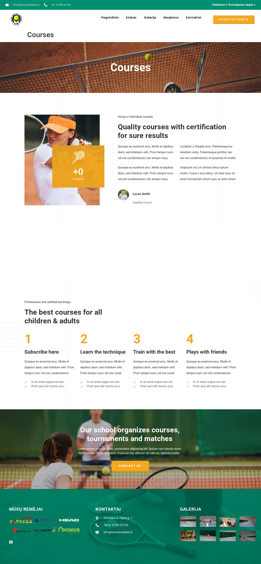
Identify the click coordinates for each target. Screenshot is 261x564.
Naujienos (171, 17)
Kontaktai (193, 17)
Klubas (131, 17)
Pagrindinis (110, 17)
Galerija (150, 17)
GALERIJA (190, 509)
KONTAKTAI (108, 509)
